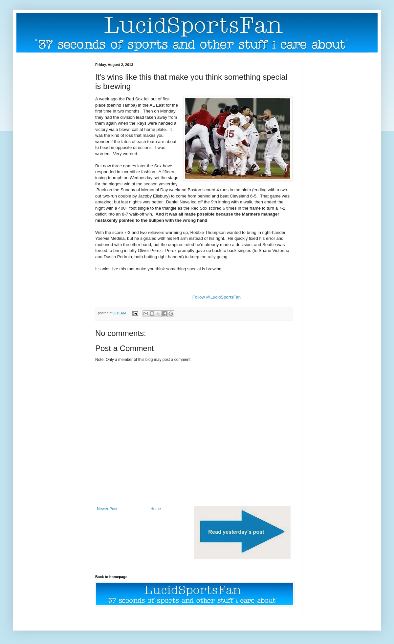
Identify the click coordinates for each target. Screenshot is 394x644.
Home (155, 509)
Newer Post (107, 509)
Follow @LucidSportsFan (216, 297)
